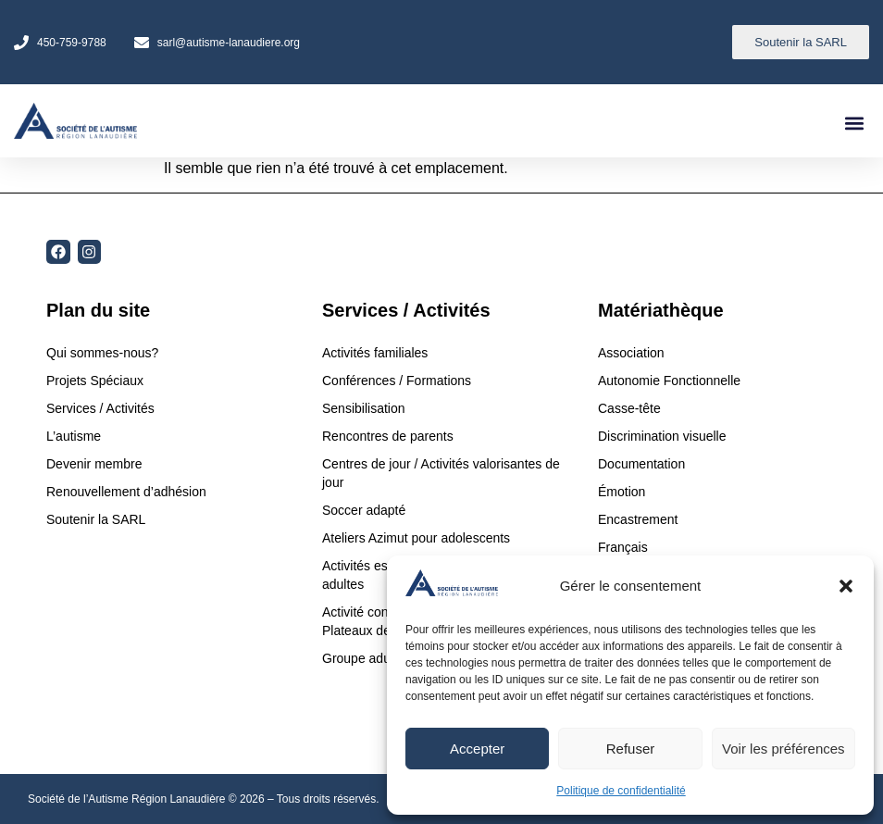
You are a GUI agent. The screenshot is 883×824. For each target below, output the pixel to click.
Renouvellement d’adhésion (126, 491)
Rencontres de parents (388, 436)
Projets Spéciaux (94, 380)
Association (631, 352)
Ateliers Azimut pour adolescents (418, 538)
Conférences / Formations (396, 380)
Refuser (630, 748)
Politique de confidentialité (620, 790)
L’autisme (73, 436)
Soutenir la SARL (95, 519)
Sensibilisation (363, 408)
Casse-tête (629, 408)
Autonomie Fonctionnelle (669, 380)
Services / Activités (100, 408)
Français (623, 547)
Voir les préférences (783, 748)
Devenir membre (94, 463)
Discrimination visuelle (662, 436)
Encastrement (638, 519)
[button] (846, 586)
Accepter (477, 748)
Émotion (621, 491)
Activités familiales (376, 352)
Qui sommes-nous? (102, 352)
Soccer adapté (365, 510)
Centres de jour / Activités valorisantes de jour (441, 473)
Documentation (641, 463)
